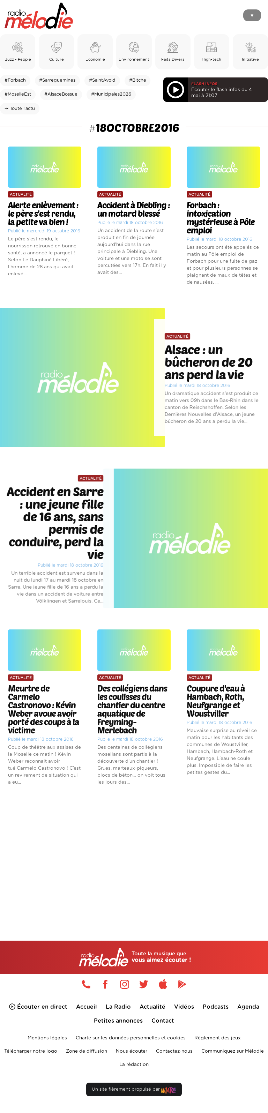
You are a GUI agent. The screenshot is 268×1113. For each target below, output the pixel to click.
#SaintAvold (102, 80)
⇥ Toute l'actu (20, 108)
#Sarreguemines (57, 80)
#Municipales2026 (111, 94)
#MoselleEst (18, 94)
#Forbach (15, 80)
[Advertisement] (134, 851)
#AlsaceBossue (60, 94)
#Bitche (137, 80)
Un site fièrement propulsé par (134, 1091)
